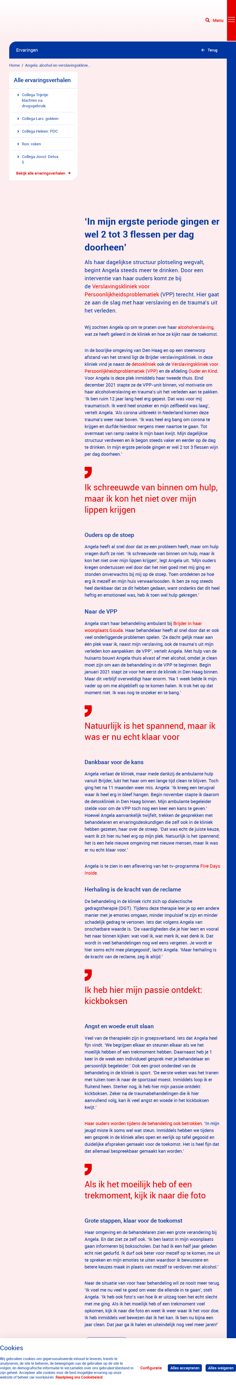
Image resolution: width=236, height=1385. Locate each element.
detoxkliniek (144, 296)
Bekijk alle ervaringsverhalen (40, 173)
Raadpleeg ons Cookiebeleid (79, 1377)
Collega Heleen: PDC (37, 131)
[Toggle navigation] (220, 21)
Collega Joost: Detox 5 (38, 159)
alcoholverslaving (195, 259)
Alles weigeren (220, 1367)
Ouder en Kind (203, 303)
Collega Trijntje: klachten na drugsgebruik (33, 100)
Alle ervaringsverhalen (42, 80)
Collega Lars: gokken (38, 118)
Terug (213, 50)
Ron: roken (29, 143)
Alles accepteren (184, 1367)
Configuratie (151, 1367)
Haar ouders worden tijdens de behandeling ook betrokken (143, 1055)
